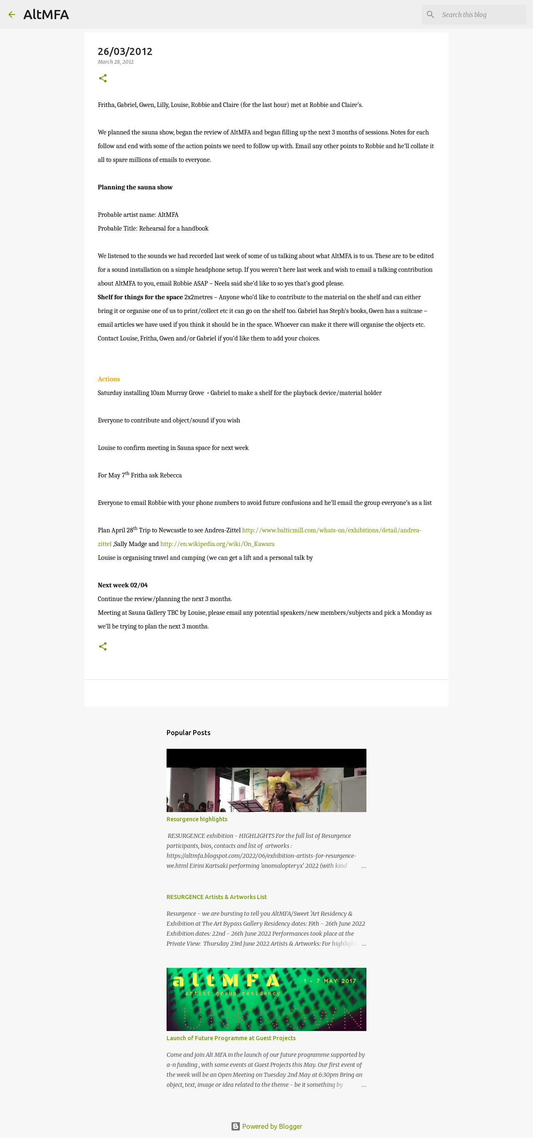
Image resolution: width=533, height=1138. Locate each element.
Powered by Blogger (266, 1126)
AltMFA (46, 14)
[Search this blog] (482, 15)
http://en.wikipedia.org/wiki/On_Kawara (217, 544)
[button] (103, 78)
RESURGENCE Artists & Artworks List (217, 897)
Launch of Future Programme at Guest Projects (231, 1038)
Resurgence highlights (197, 819)
